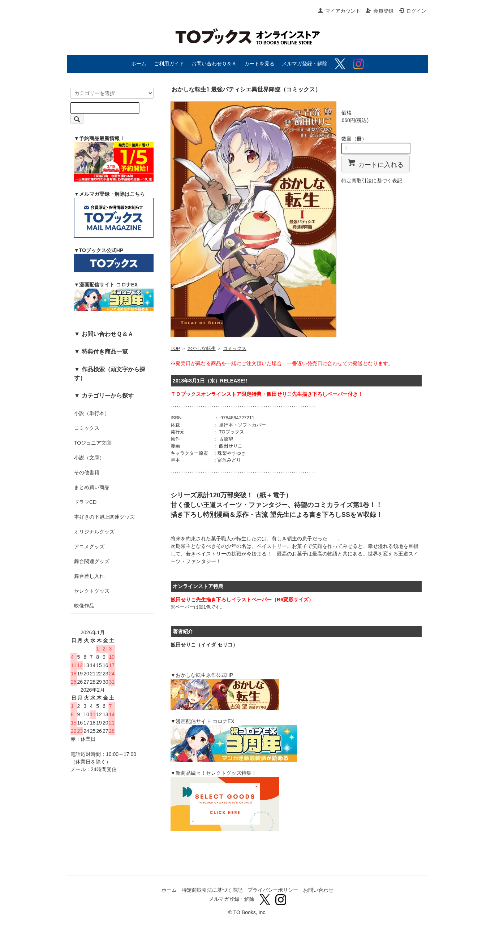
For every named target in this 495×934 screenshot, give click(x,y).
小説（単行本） (91, 413)
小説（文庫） (89, 457)
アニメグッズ (89, 546)
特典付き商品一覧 (105, 351)
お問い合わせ (318, 890)
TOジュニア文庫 (92, 443)
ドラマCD (85, 502)
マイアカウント (339, 11)
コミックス (86, 428)
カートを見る (259, 63)
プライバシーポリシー (273, 890)
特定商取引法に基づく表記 (371, 180)
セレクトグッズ (91, 591)
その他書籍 (86, 472)
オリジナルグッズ (94, 532)
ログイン (412, 11)
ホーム (138, 63)
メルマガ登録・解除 (304, 63)
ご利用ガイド (169, 63)
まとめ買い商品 (91, 487)
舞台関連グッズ (91, 561)
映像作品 (84, 606)
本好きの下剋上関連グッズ (104, 517)
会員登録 (379, 11)
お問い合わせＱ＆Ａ (214, 63)
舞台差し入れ (89, 576)
